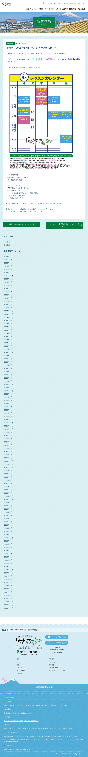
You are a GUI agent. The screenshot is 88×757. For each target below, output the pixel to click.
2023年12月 (8, 349)
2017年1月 (8, 598)
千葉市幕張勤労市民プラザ (33, 736)
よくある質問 (61, 9)
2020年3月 (8, 490)
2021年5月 (8, 445)
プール (34, 9)
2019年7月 (8, 512)
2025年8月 (8, 285)
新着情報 (10, 44)
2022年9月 (8, 394)
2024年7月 (8, 327)
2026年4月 (8, 260)
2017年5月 (8, 589)
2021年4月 (8, 448)
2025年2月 (8, 304)
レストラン (49, 9)
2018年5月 (8, 554)
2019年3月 (8, 525)
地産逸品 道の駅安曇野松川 (31, 721)
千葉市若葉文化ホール (22, 728)
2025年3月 (8, 301)
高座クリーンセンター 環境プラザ (35, 739)
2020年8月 (8, 474)
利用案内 (72, 9)
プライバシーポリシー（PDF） (58, 670)
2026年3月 (8, 263)
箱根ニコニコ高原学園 (60, 705)
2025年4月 (8, 298)
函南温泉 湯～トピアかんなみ (12, 713)
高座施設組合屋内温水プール (11, 749)
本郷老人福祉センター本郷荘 (17, 739)
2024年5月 (8, 333)
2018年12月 (8, 534)
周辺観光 (81, 9)
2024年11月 (8, 314)
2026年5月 (8, 256)
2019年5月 (8, 518)
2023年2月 (8, 378)
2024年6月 (8, 330)
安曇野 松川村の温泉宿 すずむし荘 (34, 705)
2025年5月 (8, 295)
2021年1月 (8, 458)
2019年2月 (8, 528)
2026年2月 (8, 266)
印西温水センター (25, 749)
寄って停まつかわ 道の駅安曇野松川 (13, 721)
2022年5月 (8, 407)
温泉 (27, 9)
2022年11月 (8, 387)
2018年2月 (8, 563)
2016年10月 (8, 608)
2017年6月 (8, 586)
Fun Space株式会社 (9, 697)
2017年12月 (8, 570)
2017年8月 (8, 579)
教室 (41, 9)
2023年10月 (8, 356)
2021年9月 (8, 432)
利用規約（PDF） (54, 667)
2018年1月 (8, 566)
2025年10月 (8, 279)
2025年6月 (8, 292)
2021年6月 (8, 442)
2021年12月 (8, 423)
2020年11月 (8, 464)
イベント (7, 242)
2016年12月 (8, 602)
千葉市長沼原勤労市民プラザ (48, 736)
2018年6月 (8, 550)
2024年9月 (8, 320)
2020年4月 (8, 487)
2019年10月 (8, 502)
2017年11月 (8, 573)
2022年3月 (8, 413)
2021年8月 (8, 435)
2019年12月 (8, 496)
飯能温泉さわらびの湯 (26, 713)
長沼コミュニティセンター (64, 736)
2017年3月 (8, 595)
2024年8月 (8, 324)
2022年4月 (8, 410)
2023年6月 (8, 368)
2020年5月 (8, 483)
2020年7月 (8, 477)
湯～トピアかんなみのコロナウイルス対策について (24, 212)
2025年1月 (8, 308)
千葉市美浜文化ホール (10, 728)
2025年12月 (8, 272)
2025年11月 (8, 276)
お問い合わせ (61, 637)
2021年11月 (8, 426)
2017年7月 (8, 582)
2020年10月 (8, 467)
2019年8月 (8, 509)
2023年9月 (8, 359)
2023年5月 (8, 371)
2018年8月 (8, 544)
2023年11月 (8, 352)
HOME (4, 630)
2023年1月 (8, 381)
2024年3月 (8, 340)
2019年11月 (8, 499)
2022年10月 (8, 391)
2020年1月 (8, 493)
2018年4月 (8, 557)
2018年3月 (8, 560)
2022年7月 (8, 400)
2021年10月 (8, 429)
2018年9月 (8, 541)
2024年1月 (8, 346)
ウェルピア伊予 (20, 705)
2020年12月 (8, 461)
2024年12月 (8, 311)
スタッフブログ (53, 662)
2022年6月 (8, 403)
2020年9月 (8, 471)
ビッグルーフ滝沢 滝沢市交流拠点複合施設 (40, 728)
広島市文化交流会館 (9, 705)
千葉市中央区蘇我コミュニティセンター (14, 736)
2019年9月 (8, 506)
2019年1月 (8, 531)
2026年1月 (8, 269)
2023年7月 (8, 365)
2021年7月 (8, 439)
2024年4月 (8, 336)
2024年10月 (8, 317)
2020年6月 (8, 480)
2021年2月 (8, 455)
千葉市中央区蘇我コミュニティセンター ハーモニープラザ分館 (61, 739)
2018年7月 (8, 547)
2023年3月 (8, 375)
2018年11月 (8, 538)
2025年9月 (8, 282)
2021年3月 (8, 451)
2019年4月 (8, 522)
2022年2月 (8, 416)
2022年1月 (8, 419)
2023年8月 (8, 362)
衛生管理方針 (61, 643)
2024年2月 (8, 343)
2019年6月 (8, 515)
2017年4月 (8, 592)
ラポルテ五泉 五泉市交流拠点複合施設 (63, 728)
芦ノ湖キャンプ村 (48, 705)
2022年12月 (8, 384)
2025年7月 (8, 288)
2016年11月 (8, 605)
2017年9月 (8, 576)
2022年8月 (8, 397)
